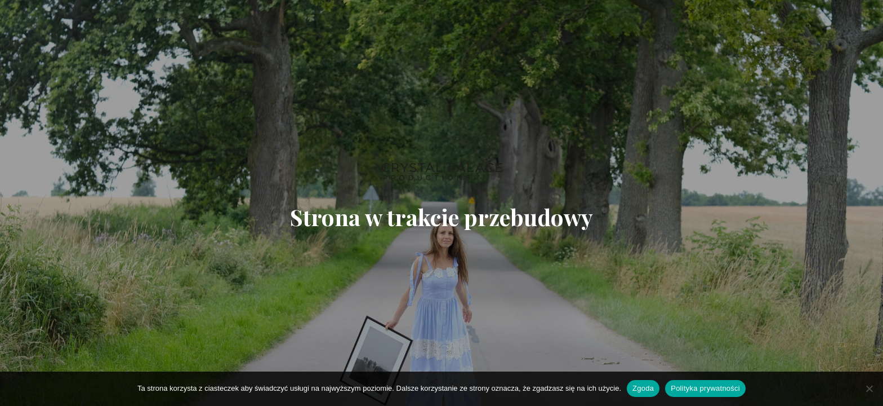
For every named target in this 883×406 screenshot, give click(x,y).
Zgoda (643, 388)
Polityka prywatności (705, 388)
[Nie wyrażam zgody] (869, 388)
